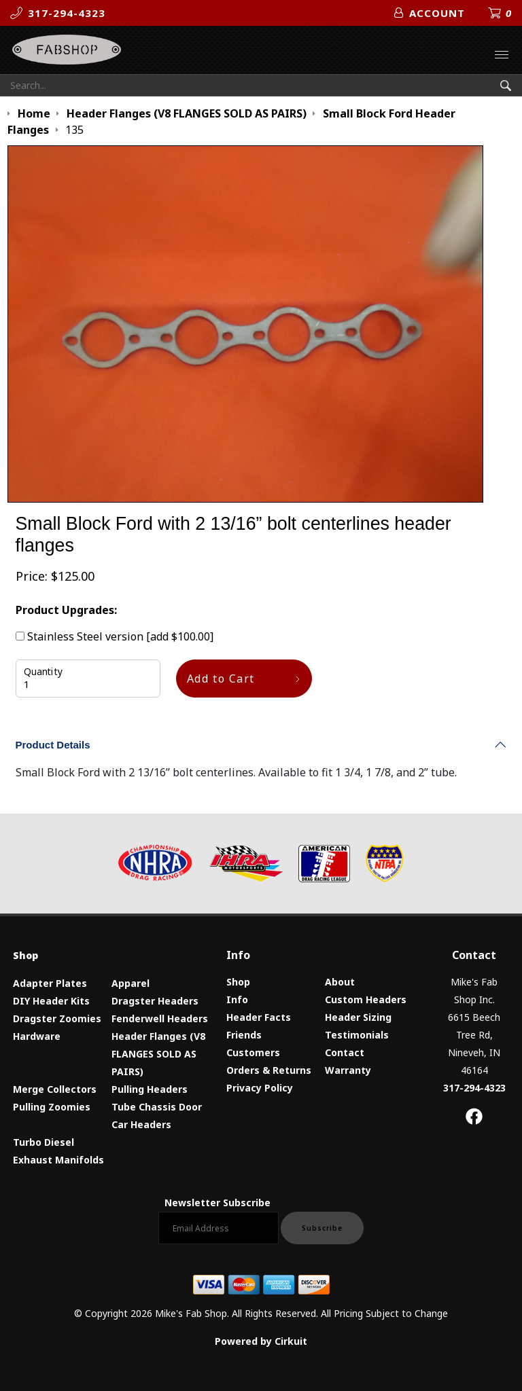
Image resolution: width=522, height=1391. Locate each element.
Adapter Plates (50, 983)
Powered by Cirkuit (261, 1341)
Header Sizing (358, 1017)
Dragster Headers (154, 1000)
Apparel (130, 983)
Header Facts (258, 1017)
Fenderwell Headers (159, 1018)
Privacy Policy (259, 1087)
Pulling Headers (149, 1089)
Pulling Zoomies (51, 1106)
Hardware (36, 1036)
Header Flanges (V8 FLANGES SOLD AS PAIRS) (158, 1054)
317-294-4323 (474, 1087)
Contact (344, 1052)
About (340, 981)
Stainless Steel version (114, 636)
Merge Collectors (55, 1089)
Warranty (348, 1070)
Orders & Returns (268, 1070)
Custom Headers (365, 999)
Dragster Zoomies (57, 1018)
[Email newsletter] (218, 1228)
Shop (238, 981)
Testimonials (357, 1034)
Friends (244, 1034)
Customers (253, 1052)
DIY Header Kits (51, 1000)
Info (237, 999)
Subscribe (322, 1228)
